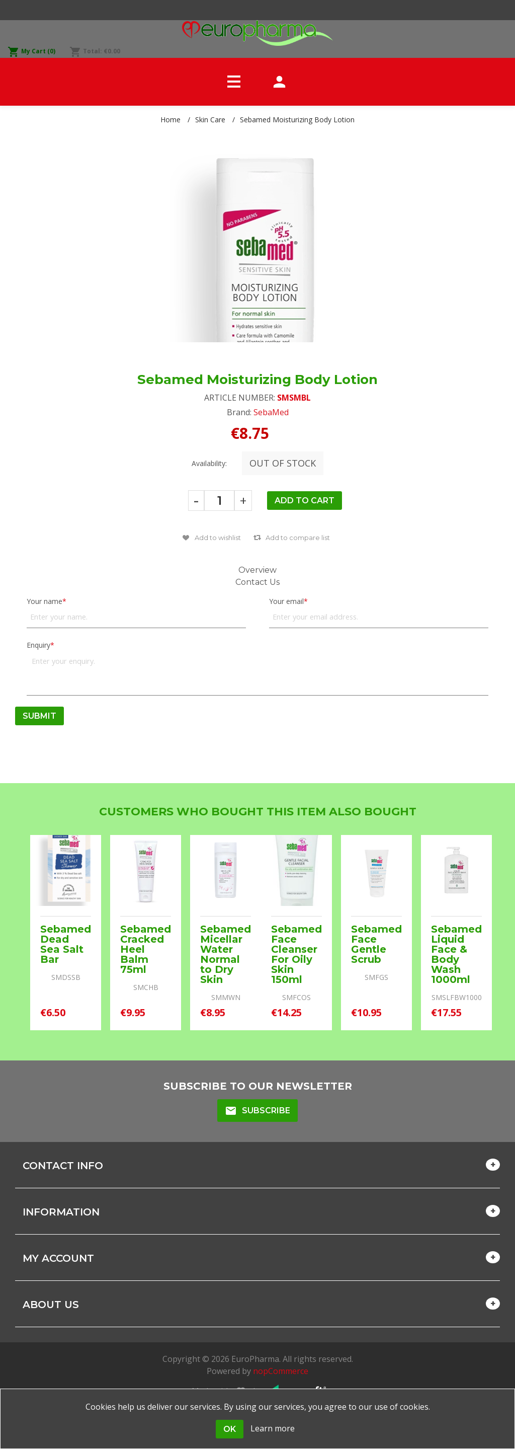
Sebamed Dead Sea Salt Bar (65, 944)
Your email (286, 601)
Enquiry (38, 645)
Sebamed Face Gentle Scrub (376, 944)
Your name (44, 601)
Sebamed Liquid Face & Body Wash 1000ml (456, 954)
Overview (257, 570)
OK (229, 1429)
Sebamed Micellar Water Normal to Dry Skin (225, 954)
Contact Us (257, 582)
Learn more (272, 1428)
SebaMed (271, 412)
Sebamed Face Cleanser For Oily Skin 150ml (296, 954)
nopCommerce (280, 1371)
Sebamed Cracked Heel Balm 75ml (145, 949)
